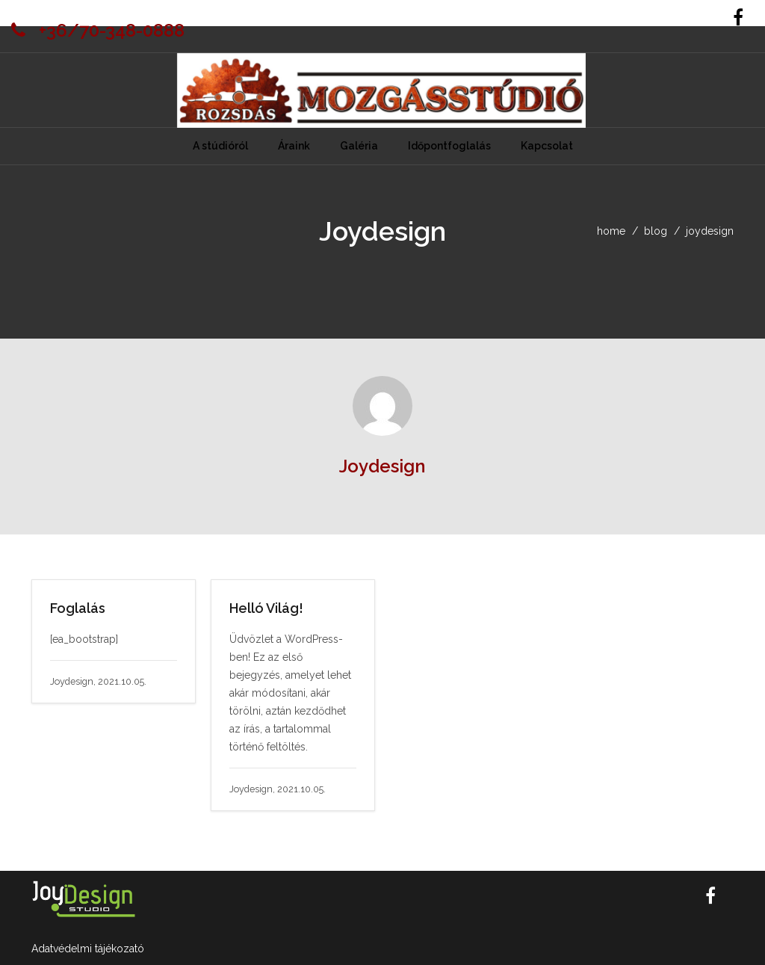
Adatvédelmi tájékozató (87, 949)
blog (655, 231)
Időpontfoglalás (449, 146)
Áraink (294, 146)
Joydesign (382, 466)
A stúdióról (220, 146)
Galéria (359, 146)
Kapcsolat (547, 146)
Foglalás (77, 608)
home (611, 231)
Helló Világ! (266, 608)
